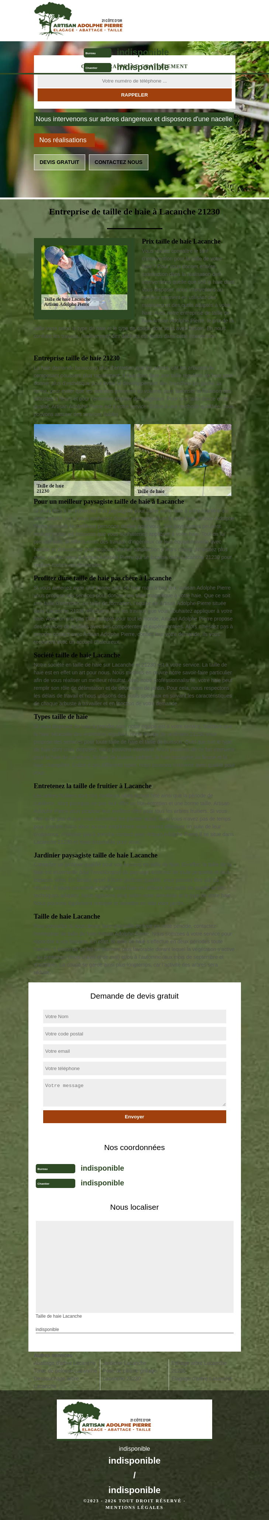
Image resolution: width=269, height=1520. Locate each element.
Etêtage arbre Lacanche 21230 (199, 1367)
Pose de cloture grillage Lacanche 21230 (129, 1374)
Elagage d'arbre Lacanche (202, 1378)
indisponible (143, 52)
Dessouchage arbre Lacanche (56, 1382)
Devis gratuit (59, 162)
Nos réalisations (63, 140)
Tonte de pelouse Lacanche (65, 1371)
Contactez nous (119, 162)
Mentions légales (134, 1507)
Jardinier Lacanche (124, 1363)
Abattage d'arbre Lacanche (65, 1363)
